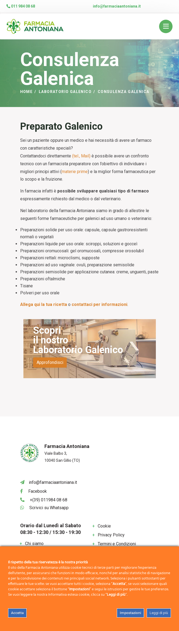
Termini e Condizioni (117, 543)
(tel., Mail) (81, 155)
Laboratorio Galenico (65, 91)
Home (26, 91)
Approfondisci (50, 362)
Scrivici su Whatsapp (49, 507)
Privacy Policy (111, 534)
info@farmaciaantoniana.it (117, 6)
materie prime (75, 171)
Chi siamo (34, 543)
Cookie (104, 526)
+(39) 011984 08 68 (48, 499)
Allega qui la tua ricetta (43, 304)
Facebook (37, 491)
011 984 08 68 (20, 6)
